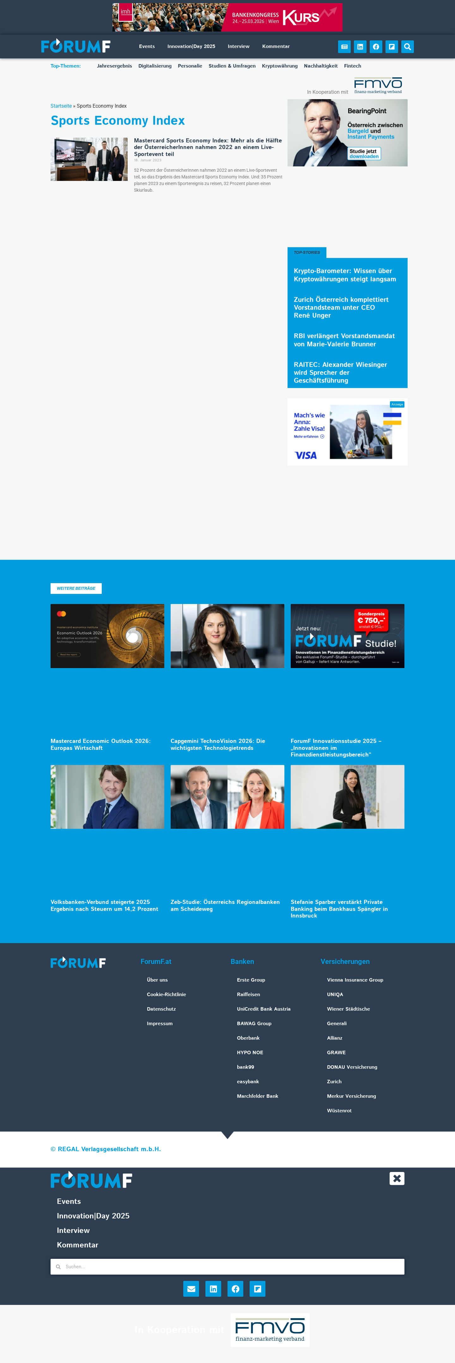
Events (147, 46)
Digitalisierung (155, 66)
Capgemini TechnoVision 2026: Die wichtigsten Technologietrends (218, 744)
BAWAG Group (254, 1023)
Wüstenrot (339, 1111)
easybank (248, 1081)
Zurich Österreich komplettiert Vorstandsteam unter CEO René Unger (341, 307)
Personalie (190, 66)
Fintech (352, 66)
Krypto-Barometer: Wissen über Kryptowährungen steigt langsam (345, 275)
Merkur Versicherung (351, 1096)
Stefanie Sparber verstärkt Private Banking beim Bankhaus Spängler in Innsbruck (339, 909)
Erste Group (251, 980)
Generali (337, 1023)
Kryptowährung (280, 66)
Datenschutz (161, 1009)
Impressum (160, 1023)
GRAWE (336, 1052)
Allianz (335, 1038)
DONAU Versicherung (352, 1067)
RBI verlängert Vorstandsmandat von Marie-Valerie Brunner (344, 340)
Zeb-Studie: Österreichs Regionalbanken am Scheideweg (225, 905)
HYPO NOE (250, 1052)
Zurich (334, 1081)
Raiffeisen (248, 994)
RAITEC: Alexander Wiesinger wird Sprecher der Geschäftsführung (340, 373)
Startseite (61, 106)
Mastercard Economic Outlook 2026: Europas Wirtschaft (101, 744)
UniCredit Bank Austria (264, 1009)
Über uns (157, 980)
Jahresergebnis (114, 66)
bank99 (245, 1067)
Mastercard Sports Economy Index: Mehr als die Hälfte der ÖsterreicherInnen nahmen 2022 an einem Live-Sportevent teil (208, 147)
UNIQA (335, 994)
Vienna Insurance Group (355, 980)
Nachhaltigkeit (321, 66)
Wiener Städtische (348, 1009)
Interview (239, 46)
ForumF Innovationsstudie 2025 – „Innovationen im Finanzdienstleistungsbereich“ (336, 748)
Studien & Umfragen (232, 66)
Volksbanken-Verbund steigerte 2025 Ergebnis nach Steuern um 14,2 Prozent (104, 905)
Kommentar (276, 46)
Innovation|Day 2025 (191, 46)
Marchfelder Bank (257, 1096)
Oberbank (248, 1038)
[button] (407, 46)
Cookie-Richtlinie (166, 994)
